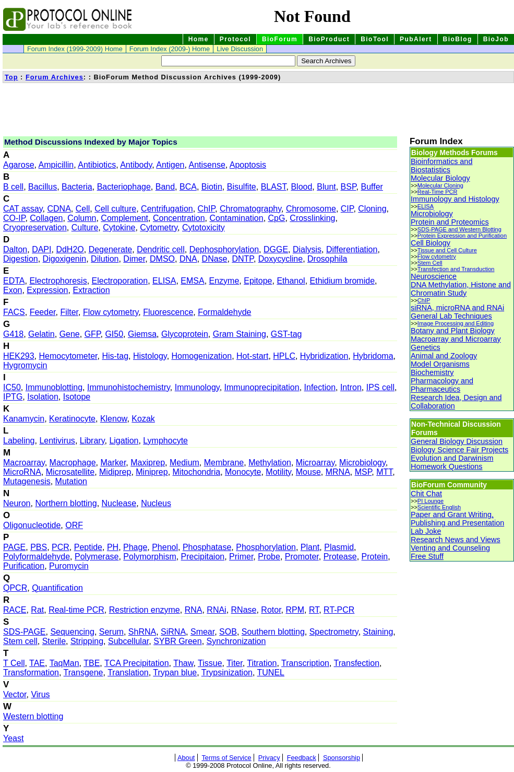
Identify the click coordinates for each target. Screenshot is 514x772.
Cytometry (158, 227)
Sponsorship (341, 758)
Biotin (211, 186)
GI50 (114, 334)
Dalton (15, 249)
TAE (37, 663)
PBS (38, 547)
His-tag (115, 356)
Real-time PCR (76, 609)
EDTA (14, 280)
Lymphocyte (165, 440)
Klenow (113, 418)
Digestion (20, 258)
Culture (85, 227)
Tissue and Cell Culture (447, 250)
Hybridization (324, 356)
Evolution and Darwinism (452, 458)
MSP (363, 471)
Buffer (371, 186)
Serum (111, 631)
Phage (135, 547)
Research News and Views (455, 539)
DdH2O (69, 249)
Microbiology (362, 462)
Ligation (123, 440)
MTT (384, 471)
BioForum (279, 39)
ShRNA (142, 631)
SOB (228, 631)
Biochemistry (432, 372)
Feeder (43, 312)
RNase (244, 609)
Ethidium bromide (342, 280)
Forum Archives (54, 77)
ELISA (164, 280)
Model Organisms (440, 364)
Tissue (210, 663)
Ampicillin (56, 164)
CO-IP (14, 218)
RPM (295, 609)
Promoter (302, 556)
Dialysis (307, 249)
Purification (23, 566)
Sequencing (72, 631)
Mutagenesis (27, 481)
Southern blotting (273, 631)
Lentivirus (57, 440)
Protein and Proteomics (450, 222)
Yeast (13, 738)
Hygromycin (25, 365)
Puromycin (69, 566)
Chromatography (250, 208)
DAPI (41, 249)
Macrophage (73, 462)
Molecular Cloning (440, 185)
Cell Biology (430, 243)
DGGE (276, 249)
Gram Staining (239, 334)
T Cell (14, 663)
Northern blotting (66, 503)
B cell (13, 186)
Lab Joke (426, 531)
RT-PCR (339, 609)
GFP (93, 334)
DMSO (162, 258)
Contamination (236, 218)
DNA (188, 258)
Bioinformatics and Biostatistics (441, 165)
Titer (234, 663)
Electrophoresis (58, 280)
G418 (13, 334)
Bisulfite (241, 186)
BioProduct (329, 39)
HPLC (284, 356)
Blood (301, 186)
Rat (37, 609)
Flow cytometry (110, 312)
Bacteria (77, 186)
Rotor (271, 609)
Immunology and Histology (455, 199)
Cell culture (115, 208)
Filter (69, 312)
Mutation (71, 481)
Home (198, 39)
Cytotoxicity (203, 227)
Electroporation (120, 280)
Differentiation (351, 249)
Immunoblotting (54, 387)
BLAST (273, 186)
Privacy (269, 758)
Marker (113, 462)
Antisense (207, 164)
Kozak (143, 418)
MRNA (338, 471)
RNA (193, 609)
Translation (128, 672)
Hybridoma (373, 356)
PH (112, 547)
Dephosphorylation (224, 249)
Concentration (179, 218)
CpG (276, 218)
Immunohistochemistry (128, 387)
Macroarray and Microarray (456, 339)
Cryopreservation (35, 227)
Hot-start (252, 356)
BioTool (375, 39)
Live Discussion (240, 49)
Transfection (356, 663)
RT (314, 609)
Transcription (305, 663)
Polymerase (96, 556)
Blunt (326, 186)
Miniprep (152, 471)
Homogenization (202, 356)
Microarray (315, 462)
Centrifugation (167, 208)
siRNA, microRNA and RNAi (457, 307)
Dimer (134, 258)
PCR (60, 547)
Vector (14, 694)
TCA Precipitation (136, 663)
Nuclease (119, 503)
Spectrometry (333, 631)
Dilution (104, 258)
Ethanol (291, 280)
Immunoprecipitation (262, 387)
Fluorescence (168, 312)
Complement (124, 218)
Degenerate (111, 249)
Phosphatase (207, 547)
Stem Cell (430, 263)
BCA (188, 186)
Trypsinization (227, 672)
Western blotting (33, 716)
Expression (47, 290)
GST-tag (286, 334)
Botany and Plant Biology (453, 330)
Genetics (425, 347)
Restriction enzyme (144, 609)
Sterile (54, 641)
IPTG (12, 396)
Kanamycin (23, 418)
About (186, 758)
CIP (347, 208)
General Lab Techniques (451, 316)
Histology (150, 356)
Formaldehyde (224, 312)
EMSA (192, 280)
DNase (215, 258)
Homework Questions (447, 466)
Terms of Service (226, 758)
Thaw (183, 663)
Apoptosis (248, 164)
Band (165, 186)
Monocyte (243, 471)
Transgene (83, 672)
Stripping (86, 641)
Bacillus (42, 186)
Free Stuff (427, 556)
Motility (278, 471)
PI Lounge (430, 501)
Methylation (269, 462)
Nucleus (156, 503)
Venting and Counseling (450, 548)
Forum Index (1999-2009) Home (75, 49)
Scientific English (439, 507)
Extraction (91, 290)
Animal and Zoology (444, 356)
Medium (184, 462)
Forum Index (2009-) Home (169, 49)
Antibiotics (97, 164)
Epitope (258, 280)
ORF (74, 525)
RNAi (216, 609)
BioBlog (457, 39)
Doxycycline (280, 258)
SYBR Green (177, 641)
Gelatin (41, 334)
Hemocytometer (68, 356)
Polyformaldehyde (36, 556)
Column (81, 218)
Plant (310, 547)
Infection (320, 387)
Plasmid (339, 547)
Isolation (42, 396)
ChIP (207, 208)
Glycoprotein (184, 334)
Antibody (136, 164)
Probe (269, 556)
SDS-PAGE (24, 631)
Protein (375, 556)
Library (92, 440)
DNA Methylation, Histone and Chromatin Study (461, 288)
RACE (14, 609)
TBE (91, 663)
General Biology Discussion (457, 441)
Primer (241, 556)
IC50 (12, 387)
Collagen (46, 218)
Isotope (76, 396)
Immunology (197, 387)
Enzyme (224, 280)
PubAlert (416, 39)
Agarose (18, 164)
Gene (69, 334)
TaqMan (64, 663)
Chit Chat (426, 493)
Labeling (19, 440)
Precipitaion (203, 556)
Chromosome (311, 208)
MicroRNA (22, 471)
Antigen (170, 164)
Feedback (301, 758)
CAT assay (23, 208)
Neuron (16, 503)
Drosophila (327, 258)
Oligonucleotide (32, 525)
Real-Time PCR (437, 192)
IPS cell (380, 387)
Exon (12, 290)
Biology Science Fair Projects (459, 450)
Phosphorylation (266, 547)
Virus (40, 694)
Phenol (165, 547)
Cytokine (119, 227)
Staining (378, 631)
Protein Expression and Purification (462, 235)
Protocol (235, 39)
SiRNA (173, 631)
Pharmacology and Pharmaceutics (442, 385)
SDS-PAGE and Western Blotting (459, 229)
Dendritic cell (161, 249)
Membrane (224, 462)
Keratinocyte (72, 418)
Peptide (88, 547)
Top (11, 77)
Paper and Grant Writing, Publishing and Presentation (457, 518)
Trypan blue (175, 672)
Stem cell (20, 641)
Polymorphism (149, 556)
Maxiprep (147, 462)
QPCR (15, 587)
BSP (348, 186)
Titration (262, 663)
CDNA (58, 208)
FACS (14, 312)
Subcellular (128, 641)
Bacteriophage (124, 186)
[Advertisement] (192, 108)
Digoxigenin (65, 258)
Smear (202, 631)
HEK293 (18, 356)
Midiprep (115, 471)
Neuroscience (434, 276)
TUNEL (270, 672)
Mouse (308, 471)
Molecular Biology (440, 178)
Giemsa (142, 334)
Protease (340, 556)
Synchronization (236, 641)
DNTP (243, 258)
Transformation (31, 672)
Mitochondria (197, 471)
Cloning (372, 208)
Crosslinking (312, 218)
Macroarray (24, 462)
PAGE (14, 547)
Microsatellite (70, 471)
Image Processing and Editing (455, 323)
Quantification (57, 587)
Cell (83, 208)
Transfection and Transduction (456, 269)
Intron (351, 387)
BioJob (496, 39)
